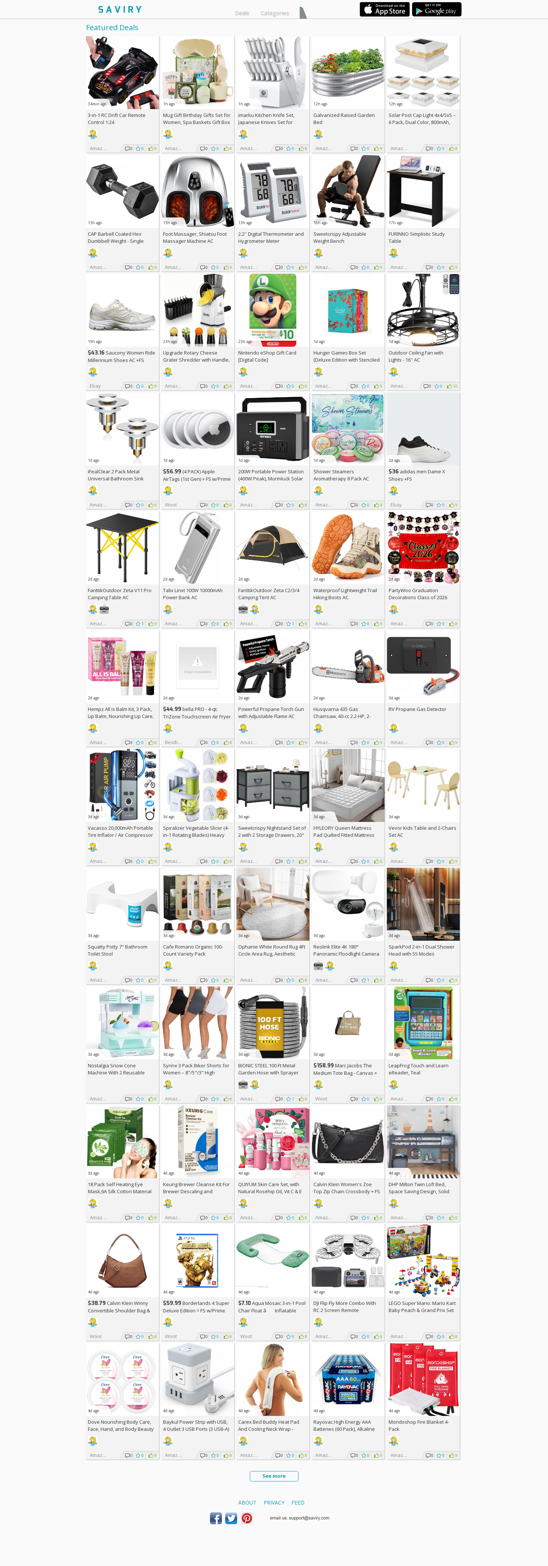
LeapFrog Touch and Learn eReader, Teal (419, 1069)
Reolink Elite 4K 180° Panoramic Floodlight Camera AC (346, 953)
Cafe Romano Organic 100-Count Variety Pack (193, 950)
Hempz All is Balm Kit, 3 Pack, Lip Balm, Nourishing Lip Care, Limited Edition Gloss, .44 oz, (121, 716)
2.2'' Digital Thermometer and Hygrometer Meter (271, 237)
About (247, 1502)
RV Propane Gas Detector (417, 709)
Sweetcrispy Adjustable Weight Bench (339, 237)
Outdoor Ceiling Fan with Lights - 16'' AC (416, 356)
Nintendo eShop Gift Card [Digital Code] (267, 356)
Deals (242, 12)
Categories (275, 12)
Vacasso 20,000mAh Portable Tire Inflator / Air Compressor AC (120, 835)
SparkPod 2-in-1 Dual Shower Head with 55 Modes (422, 950)
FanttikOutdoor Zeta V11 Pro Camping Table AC (120, 594)
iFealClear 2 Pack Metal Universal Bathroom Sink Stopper (116, 478)
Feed (298, 1502)
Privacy (274, 1502)
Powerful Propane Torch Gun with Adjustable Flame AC (271, 713)
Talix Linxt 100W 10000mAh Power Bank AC (193, 594)
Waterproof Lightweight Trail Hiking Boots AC (345, 594)
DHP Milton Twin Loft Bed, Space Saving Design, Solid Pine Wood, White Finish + (421, 1191)
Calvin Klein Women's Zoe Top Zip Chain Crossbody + (346, 1188)
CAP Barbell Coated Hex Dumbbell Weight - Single (116, 237)
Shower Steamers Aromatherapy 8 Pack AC (341, 475)
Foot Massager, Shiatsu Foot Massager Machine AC (195, 237)
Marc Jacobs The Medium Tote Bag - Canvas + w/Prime (345, 1072)
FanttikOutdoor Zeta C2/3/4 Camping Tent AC (268, 594)
